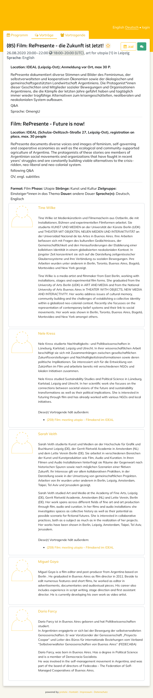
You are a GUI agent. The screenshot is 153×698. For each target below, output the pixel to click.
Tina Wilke (46, 207)
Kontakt (73, 691)
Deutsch (131, 27)
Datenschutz (101, 691)
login (146, 27)
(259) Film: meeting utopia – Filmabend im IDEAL (80, 420)
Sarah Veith (47, 434)
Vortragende (72, 35)
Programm (17, 35)
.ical (128, 46)
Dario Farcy (47, 611)
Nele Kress (46, 333)
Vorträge (44, 35)
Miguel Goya (48, 561)
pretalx (63, 691)
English (118, 27)
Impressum (86, 691)
